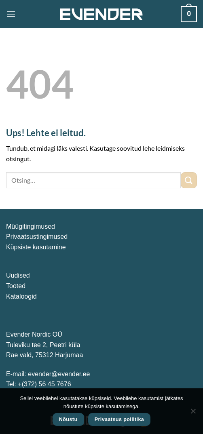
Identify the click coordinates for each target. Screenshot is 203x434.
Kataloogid (21, 296)
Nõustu (68, 419)
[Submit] (189, 180)
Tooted (15, 285)
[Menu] (11, 14)
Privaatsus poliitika (119, 419)
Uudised (18, 275)
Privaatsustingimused (37, 236)
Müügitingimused (30, 226)
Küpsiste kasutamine (36, 247)
